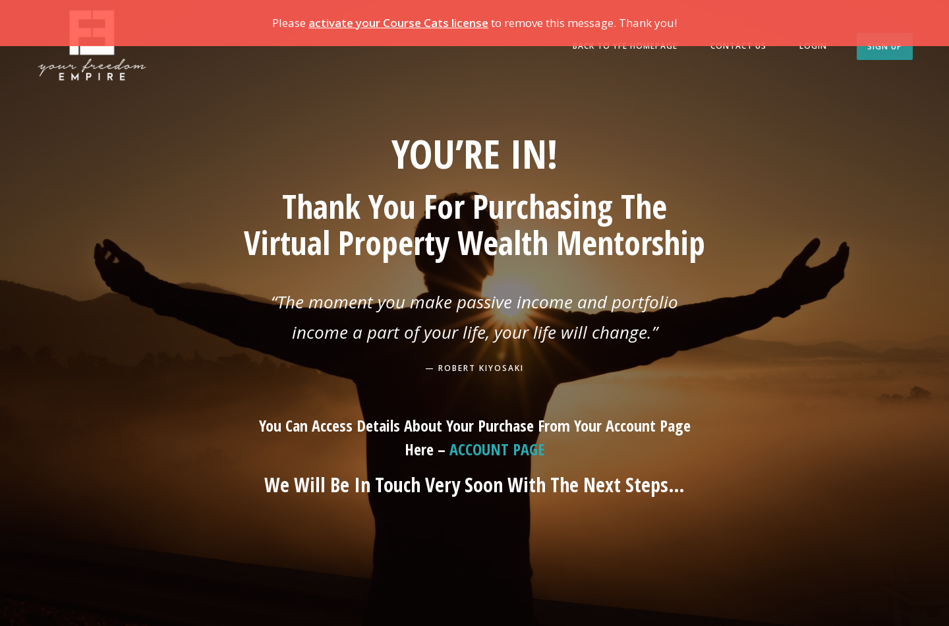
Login (813, 45)
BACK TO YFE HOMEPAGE (625, 45)
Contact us (738, 45)
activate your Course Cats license (398, 22)
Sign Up (884, 46)
